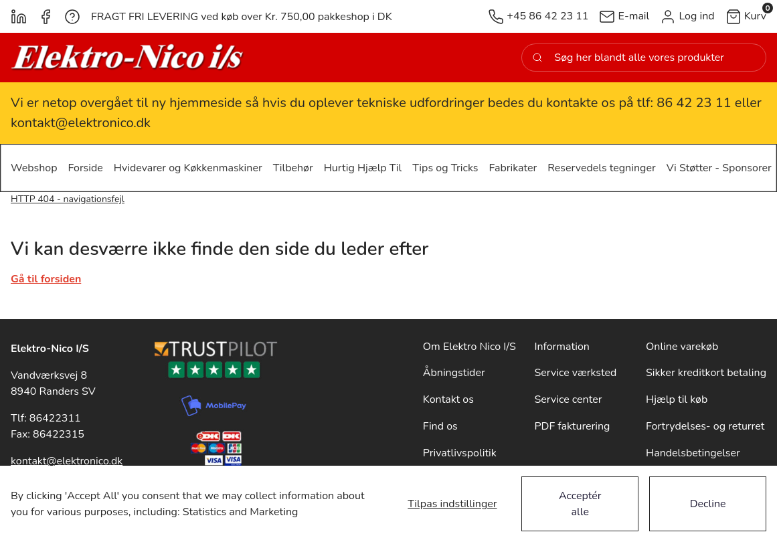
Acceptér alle (580, 503)
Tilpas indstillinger (452, 503)
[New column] (128, 57)
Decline (708, 503)
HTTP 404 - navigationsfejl (67, 199)
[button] (687, 16)
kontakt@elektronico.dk (66, 461)
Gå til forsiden (46, 279)
